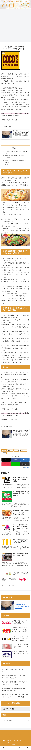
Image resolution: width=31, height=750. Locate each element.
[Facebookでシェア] (15, 460)
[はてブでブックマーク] (25, 460)
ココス (4, 452)
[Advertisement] (15, 26)
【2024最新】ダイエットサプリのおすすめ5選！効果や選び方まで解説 (21, 131)
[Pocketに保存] (6, 464)
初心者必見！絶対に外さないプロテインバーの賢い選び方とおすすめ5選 (15, 683)
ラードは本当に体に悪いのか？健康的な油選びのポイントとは (15, 670)
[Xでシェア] (6, 460)
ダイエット (23, 450)
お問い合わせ (15, 744)
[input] (15, 720)
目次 (13, 148)
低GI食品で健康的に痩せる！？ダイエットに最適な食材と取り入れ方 (15, 677)
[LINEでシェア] (15, 464)
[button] (25, 464)
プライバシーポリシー (22, 740)
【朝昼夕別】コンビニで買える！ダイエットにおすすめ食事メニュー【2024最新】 (15, 696)
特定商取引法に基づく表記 (8, 741)
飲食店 (4, 450)
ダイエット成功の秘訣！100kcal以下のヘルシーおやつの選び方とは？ (15, 689)
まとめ (6, 164)
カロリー (10, 450)
